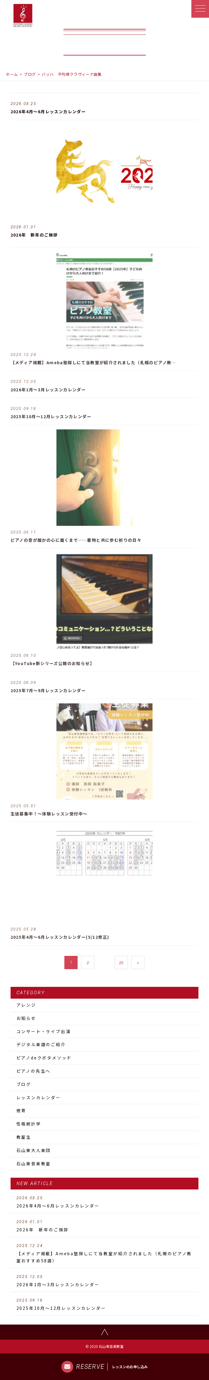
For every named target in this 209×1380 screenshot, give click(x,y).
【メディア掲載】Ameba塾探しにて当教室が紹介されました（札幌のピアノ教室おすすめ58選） (104, 1253)
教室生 (23, 1137)
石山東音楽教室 (33, 1163)
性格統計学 (28, 1124)
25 (121, 963)
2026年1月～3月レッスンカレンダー (104, 1280)
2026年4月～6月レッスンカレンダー (104, 1202)
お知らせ (26, 1018)
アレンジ (26, 1005)
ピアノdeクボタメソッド (44, 1058)
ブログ (30, 74)
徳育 (21, 1110)
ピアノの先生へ (33, 1071)
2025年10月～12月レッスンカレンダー (104, 1304)
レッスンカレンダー (38, 1097)
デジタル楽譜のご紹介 (41, 1044)
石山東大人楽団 (33, 1150)
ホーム (12, 74)
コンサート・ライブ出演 (43, 1031)
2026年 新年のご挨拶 (104, 1226)
